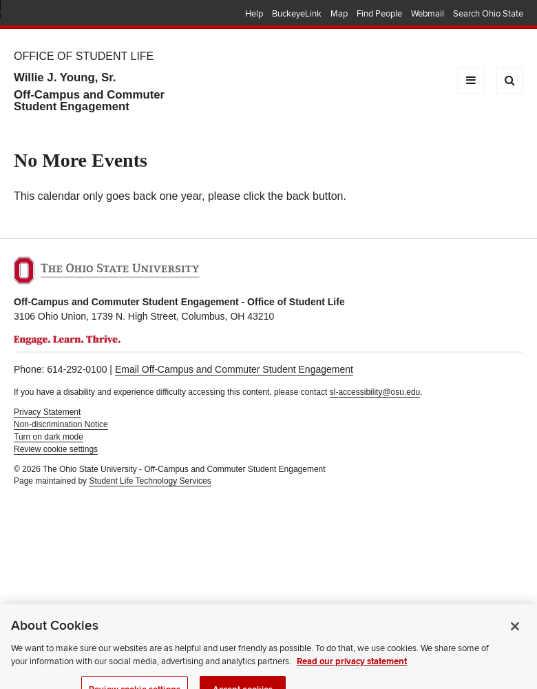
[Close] (515, 641)
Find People (379, 13)
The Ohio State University (41, 14)
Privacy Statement (47, 412)
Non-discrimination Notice (61, 424)
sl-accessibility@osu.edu (375, 392)
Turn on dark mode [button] (48, 437)
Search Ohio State (488, 13)
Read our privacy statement (352, 675)
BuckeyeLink (297, 13)
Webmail (427, 13)
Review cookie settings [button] (56, 449)
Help (254, 13)
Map (339, 13)
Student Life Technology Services (150, 481)
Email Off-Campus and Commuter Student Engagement (234, 369)
